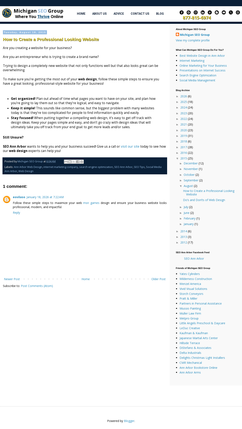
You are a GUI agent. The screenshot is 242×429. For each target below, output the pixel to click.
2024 (184, 107)
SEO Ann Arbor (123, 167)
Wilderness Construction (196, 279)
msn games (91, 203)
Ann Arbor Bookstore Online (198, 368)
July (186, 207)
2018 (184, 141)
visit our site (130, 146)
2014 (184, 231)
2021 (184, 124)
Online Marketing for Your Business (203, 65)
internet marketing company (60, 167)
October (189, 175)
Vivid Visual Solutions (193, 289)
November (191, 169)
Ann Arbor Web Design (28, 167)
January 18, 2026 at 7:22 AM (45, 197)
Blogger (129, 421)
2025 (184, 102)
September (191, 180)
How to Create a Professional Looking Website (208, 192)
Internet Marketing (192, 61)
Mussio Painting (190, 308)
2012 (184, 242)
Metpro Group (189, 318)
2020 (184, 130)
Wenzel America (190, 284)
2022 (184, 119)
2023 (184, 113)
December (191, 163)
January (189, 224)
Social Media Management (197, 80)
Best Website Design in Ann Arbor (202, 56)
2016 (184, 153)
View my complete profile (193, 40)
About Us (99, 13)
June (187, 213)
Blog (160, 13)
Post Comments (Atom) (37, 286)
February (190, 218)
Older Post (158, 279)
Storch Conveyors (191, 294)
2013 (184, 237)
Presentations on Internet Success (202, 70)
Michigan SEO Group (195, 35)
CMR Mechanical (191, 363)
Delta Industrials (190, 353)
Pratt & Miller (188, 298)
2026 (184, 96)
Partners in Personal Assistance (201, 303)
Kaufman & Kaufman (194, 333)
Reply (16, 212)
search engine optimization (96, 167)
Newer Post (12, 279)
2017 (184, 147)
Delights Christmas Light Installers (202, 358)
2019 (184, 136)
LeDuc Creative (190, 328)
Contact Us (140, 13)
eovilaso (19, 197)
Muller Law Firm (190, 313)
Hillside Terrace (190, 343)
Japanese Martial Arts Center (199, 338)
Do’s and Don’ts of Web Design (204, 200)
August (189, 186)
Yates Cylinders (190, 274)
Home (81, 13)
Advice (119, 13)
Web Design (26, 171)
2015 (184, 158)
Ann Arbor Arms (190, 372)
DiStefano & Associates (195, 348)
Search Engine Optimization (198, 75)
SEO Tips (139, 167)
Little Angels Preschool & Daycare (202, 323)
